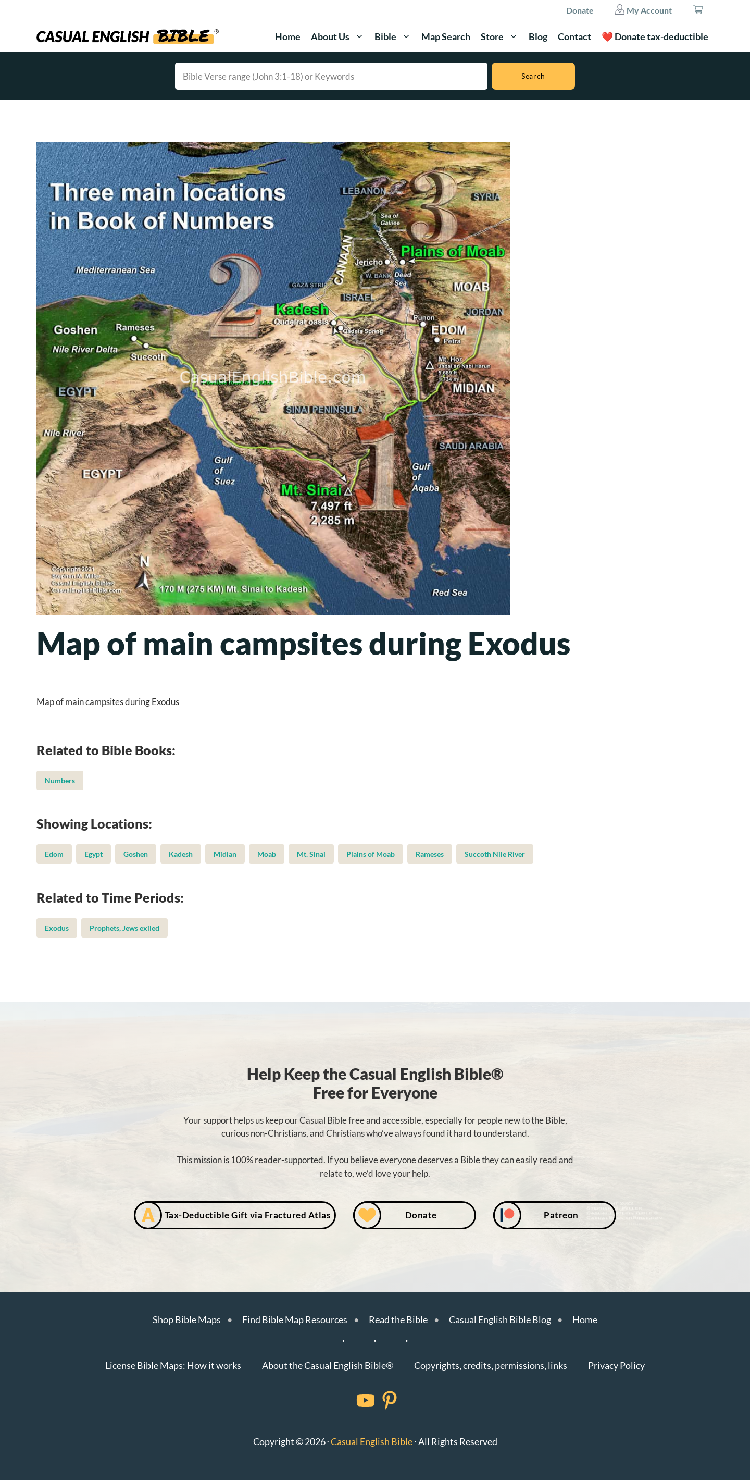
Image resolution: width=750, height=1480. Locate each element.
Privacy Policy (616, 1365)
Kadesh (181, 853)
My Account (643, 9)
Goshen (135, 853)
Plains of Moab (370, 853)
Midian (225, 853)
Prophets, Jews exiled (124, 927)
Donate (580, 10)
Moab (266, 853)
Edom (54, 853)
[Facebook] (352, 1400)
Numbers (60, 780)
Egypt (93, 853)
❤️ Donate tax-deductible (655, 36)
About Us (340, 36)
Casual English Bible (372, 1441)
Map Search (445, 36)
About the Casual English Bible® (327, 1365)
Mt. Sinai (311, 853)
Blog (538, 36)
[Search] (533, 76)
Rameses (430, 853)
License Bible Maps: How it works (173, 1365)
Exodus (57, 927)
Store (502, 36)
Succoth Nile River (495, 853)
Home (288, 36)
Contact (574, 36)
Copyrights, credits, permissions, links (490, 1365)
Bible (395, 36)
